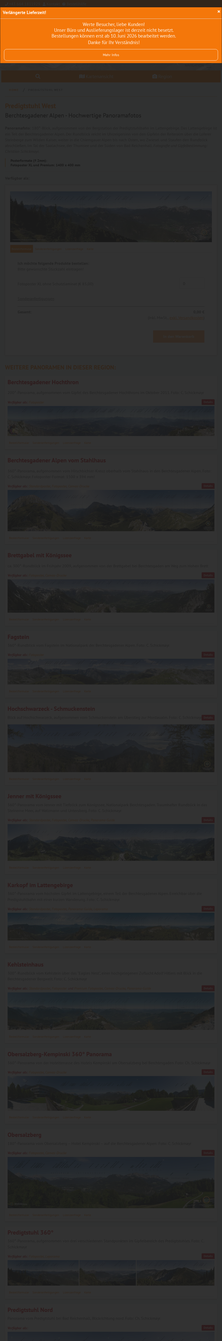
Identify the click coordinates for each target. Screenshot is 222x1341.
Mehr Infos (111, 55)
